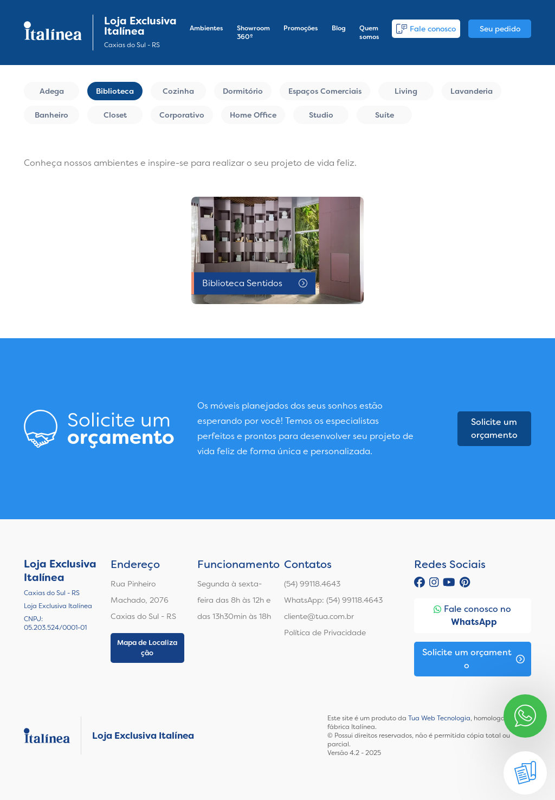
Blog (339, 28)
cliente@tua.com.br (319, 616)
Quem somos (369, 32)
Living (406, 91)
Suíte (384, 115)
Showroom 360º (253, 32)
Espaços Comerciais (325, 91)
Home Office (253, 115)
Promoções (300, 28)
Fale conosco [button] (426, 29)
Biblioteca (115, 91)
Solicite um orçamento (494, 428)
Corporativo (181, 115)
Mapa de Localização (147, 648)
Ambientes (206, 28)
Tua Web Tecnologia (439, 718)
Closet (115, 115)
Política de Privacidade (325, 632)
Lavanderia (471, 91)
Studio (321, 115)
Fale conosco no (472, 616)
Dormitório (243, 91)
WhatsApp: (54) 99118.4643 (333, 600)
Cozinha (178, 91)
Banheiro (51, 115)
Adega (52, 91)
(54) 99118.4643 (312, 584)
